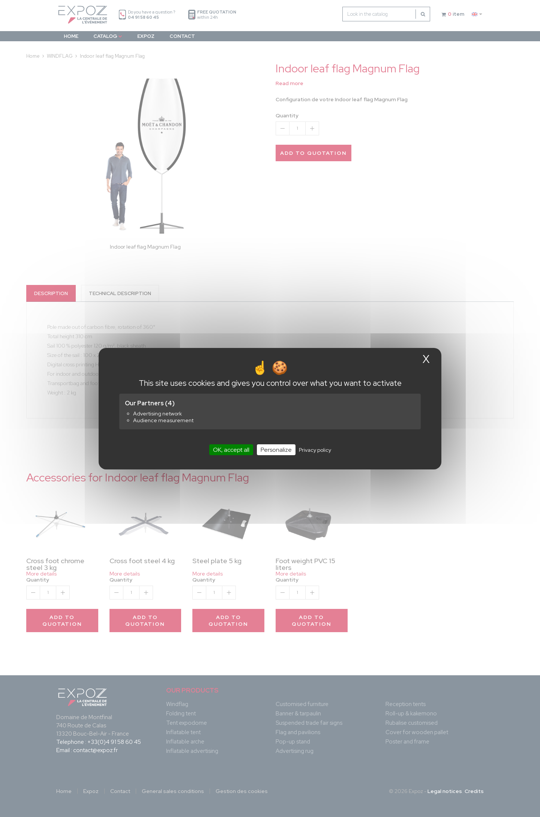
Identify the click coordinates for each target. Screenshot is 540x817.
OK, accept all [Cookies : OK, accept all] (231, 449)
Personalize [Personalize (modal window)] (276, 449)
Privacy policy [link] (315, 449)
